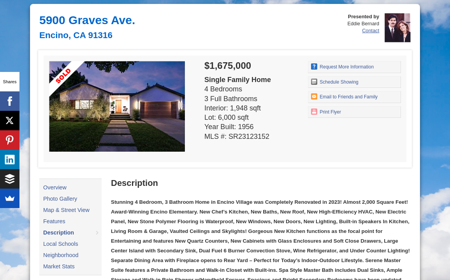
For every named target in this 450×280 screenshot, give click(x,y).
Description (58, 232)
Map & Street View (66, 210)
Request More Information (342, 66)
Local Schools (60, 244)
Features (54, 221)
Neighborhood (60, 255)
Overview (55, 187)
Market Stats (59, 266)
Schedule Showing (335, 82)
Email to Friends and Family (344, 96)
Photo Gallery (60, 199)
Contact (370, 30)
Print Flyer (326, 111)
